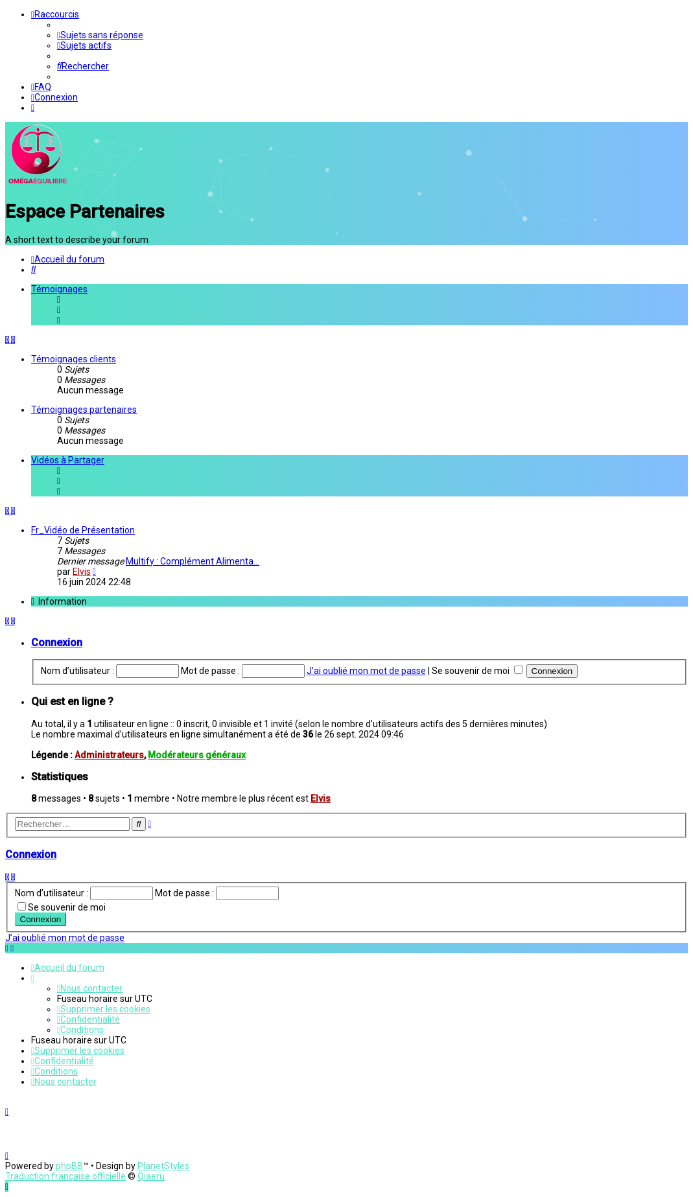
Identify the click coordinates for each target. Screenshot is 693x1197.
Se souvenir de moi (477, 671)
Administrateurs (109, 755)
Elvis (82, 571)
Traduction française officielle (65, 1176)
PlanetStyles (163, 1166)
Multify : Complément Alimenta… (192, 561)
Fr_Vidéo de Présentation (83, 530)
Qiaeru (151, 1176)
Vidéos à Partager (67, 460)
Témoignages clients (73, 359)
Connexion (56, 642)
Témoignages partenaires (84, 409)
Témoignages (59, 289)
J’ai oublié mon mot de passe (366, 671)
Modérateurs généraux (197, 755)
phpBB (69, 1166)
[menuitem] (100, 35)
